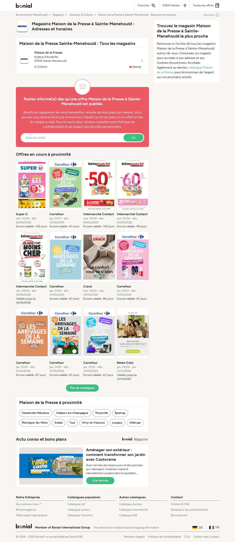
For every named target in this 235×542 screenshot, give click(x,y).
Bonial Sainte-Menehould (31, 15)
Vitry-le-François (93, 422)
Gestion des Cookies (206, 536)
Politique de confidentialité (164, 536)
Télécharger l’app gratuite (31, 515)
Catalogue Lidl (76, 504)
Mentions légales (134, 536)
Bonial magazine (26, 509)
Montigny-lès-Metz (35, 422)
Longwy (117, 422)
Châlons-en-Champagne (72, 413)
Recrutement (179, 515)
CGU (187, 536)
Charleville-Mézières (35, 413)
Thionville (101, 413)
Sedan (58, 422)
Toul (72, 422)
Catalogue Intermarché (133, 509)
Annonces (211, 15)
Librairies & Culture (81, 15)
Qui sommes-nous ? (28, 504)
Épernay (120, 413)
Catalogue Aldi (128, 515)
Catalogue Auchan (130, 504)
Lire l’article (100, 480)
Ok (133, 137)
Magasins (58, 15)
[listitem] (32, 193)
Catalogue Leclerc (79, 509)
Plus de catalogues (82, 388)
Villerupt (135, 422)
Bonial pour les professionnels (189, 509)
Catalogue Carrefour (80, 515)
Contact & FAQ (180, 504)
